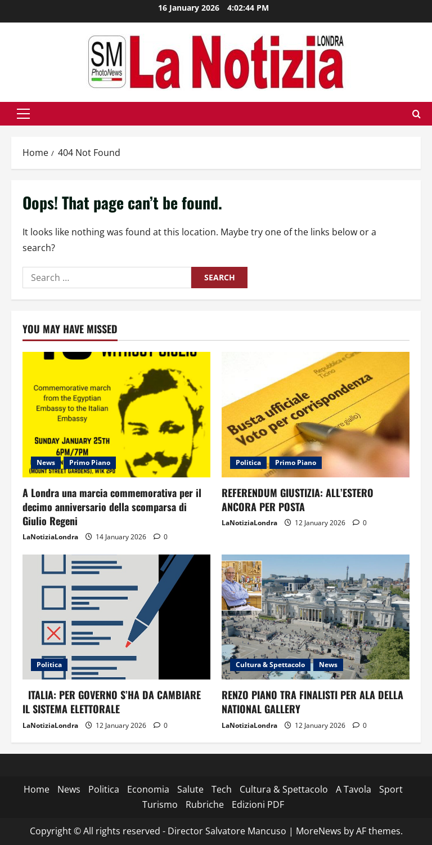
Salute (190, 789)
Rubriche (205, 804)
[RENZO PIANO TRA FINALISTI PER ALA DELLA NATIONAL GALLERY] (316, 617)
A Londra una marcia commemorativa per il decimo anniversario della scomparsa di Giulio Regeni (111, 506)
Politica (248, 462)
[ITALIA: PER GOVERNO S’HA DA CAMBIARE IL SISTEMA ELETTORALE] (116, 617)
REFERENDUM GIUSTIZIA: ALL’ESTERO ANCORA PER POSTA (298, 499)
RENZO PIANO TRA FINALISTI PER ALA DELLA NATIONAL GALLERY (312, 701)
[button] (23, 114)
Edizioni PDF (258, 804)
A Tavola (353, 789)
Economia (148, 789)
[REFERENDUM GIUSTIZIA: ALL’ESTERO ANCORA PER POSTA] (316, 414)
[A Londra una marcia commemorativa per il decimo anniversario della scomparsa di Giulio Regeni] (116, 414)
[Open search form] (416, 114)
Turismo (160, 804)
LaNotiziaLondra (50, 537)
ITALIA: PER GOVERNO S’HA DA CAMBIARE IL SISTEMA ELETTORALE (111, 701)
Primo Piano (89, 462)
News (46, 462)
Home (37, 789)
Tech (222, 789)
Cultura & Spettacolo (270, 664)
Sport (391, 789)
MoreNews (318, 831)
